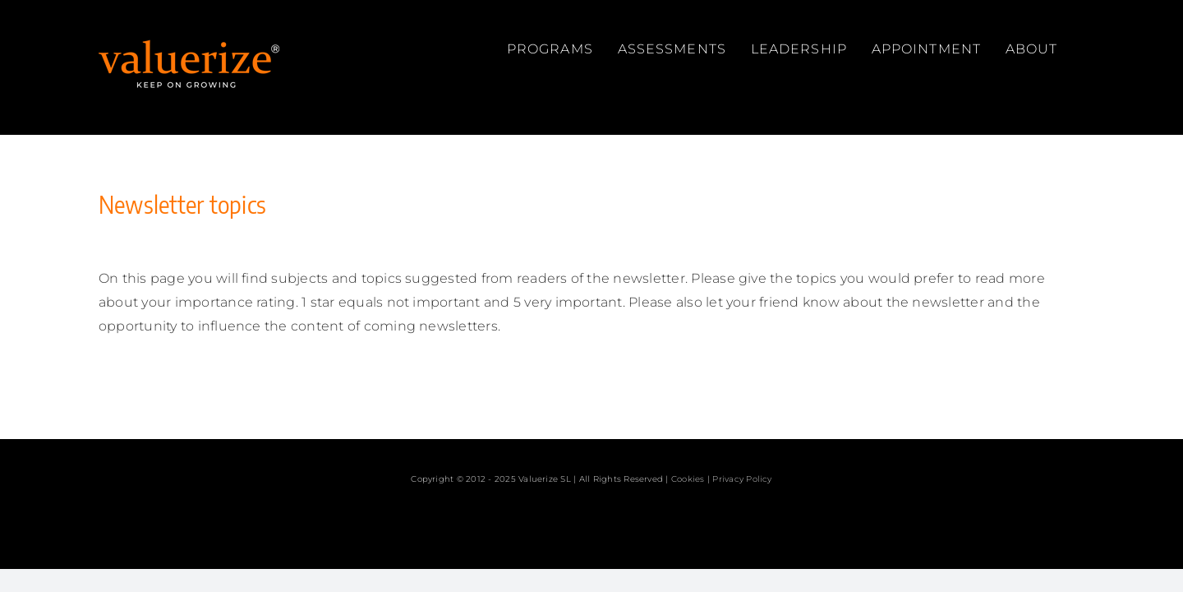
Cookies (688, 479)
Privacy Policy (741, 479)
